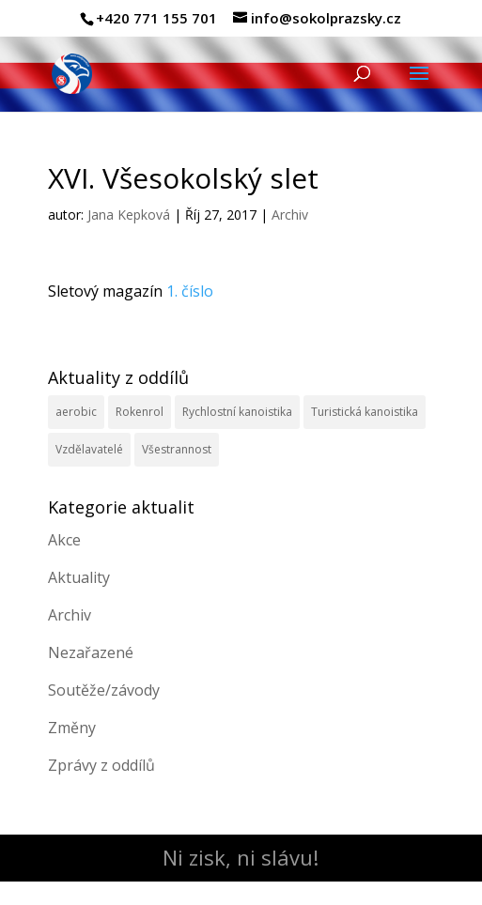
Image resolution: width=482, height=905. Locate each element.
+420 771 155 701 (156, 17)
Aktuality (79, 577)
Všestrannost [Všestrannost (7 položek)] (176, 449)
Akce (64, 539)
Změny (72, 727)
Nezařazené (90, 652)
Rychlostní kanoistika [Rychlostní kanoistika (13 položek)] (237, 412)
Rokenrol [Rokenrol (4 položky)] (139, 412)
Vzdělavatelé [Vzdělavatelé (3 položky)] (89, 449)
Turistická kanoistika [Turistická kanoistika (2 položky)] (364, 412)
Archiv (290, 214)
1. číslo (189, 291)
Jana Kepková (128, 214)
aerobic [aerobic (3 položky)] (76, 412)
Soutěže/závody (104, 690)
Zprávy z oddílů (101, 765)
